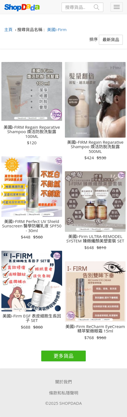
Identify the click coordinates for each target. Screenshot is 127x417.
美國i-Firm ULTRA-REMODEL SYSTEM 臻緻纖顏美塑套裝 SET (95, 238)
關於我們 (63, 381)
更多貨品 (63, 356)
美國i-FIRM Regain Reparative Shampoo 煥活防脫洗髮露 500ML (95, 147)
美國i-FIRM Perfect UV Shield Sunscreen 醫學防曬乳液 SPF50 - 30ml (31, 226)
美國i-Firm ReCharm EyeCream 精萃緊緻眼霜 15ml (95, 328)
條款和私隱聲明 (63, 393)
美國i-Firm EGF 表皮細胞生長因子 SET (32, 318)
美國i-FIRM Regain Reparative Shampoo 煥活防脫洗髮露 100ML (32, 132)
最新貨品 (110, 39)
